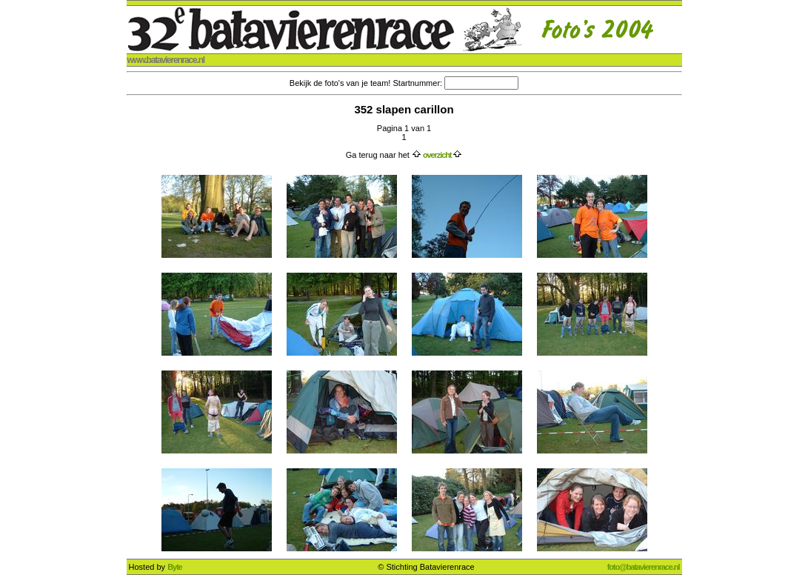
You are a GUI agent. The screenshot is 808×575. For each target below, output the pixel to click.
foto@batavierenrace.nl (643, 566)
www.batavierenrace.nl (165, 60)
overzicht (437, 154)
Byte (174, 566)
